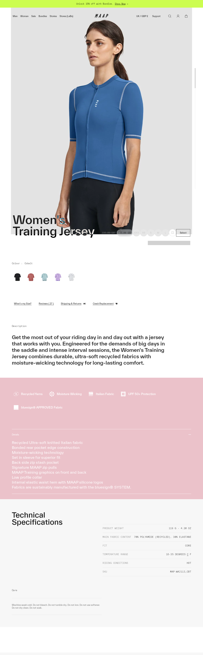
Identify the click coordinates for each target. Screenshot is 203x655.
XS (143, 296)
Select (183, 296)
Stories (53, 16)
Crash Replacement (105, 367)
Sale (33, 16)
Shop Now (120, 3)
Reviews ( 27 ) (46, 366)
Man (15, 16)
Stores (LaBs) (66, 16)
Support (156, 16)
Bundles (43, 16)
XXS (136, 296)
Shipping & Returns (73, 367)
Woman (24, 16)
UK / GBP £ (142, 16)
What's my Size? (23, 366)
